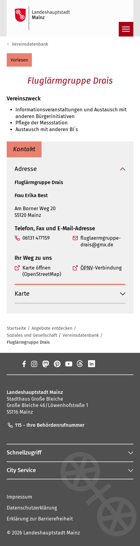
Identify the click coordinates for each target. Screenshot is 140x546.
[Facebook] (24, 363)
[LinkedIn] (91, 363)
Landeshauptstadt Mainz (51, 533)
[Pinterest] (57, 363)
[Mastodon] (45, 363)
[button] (19, 60)
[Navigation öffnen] (126, 29)
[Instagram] (33, 363)
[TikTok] (114, 363)
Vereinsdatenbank (30, 44)
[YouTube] (68, 363)
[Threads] (80, 363)
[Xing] (103, 363)
